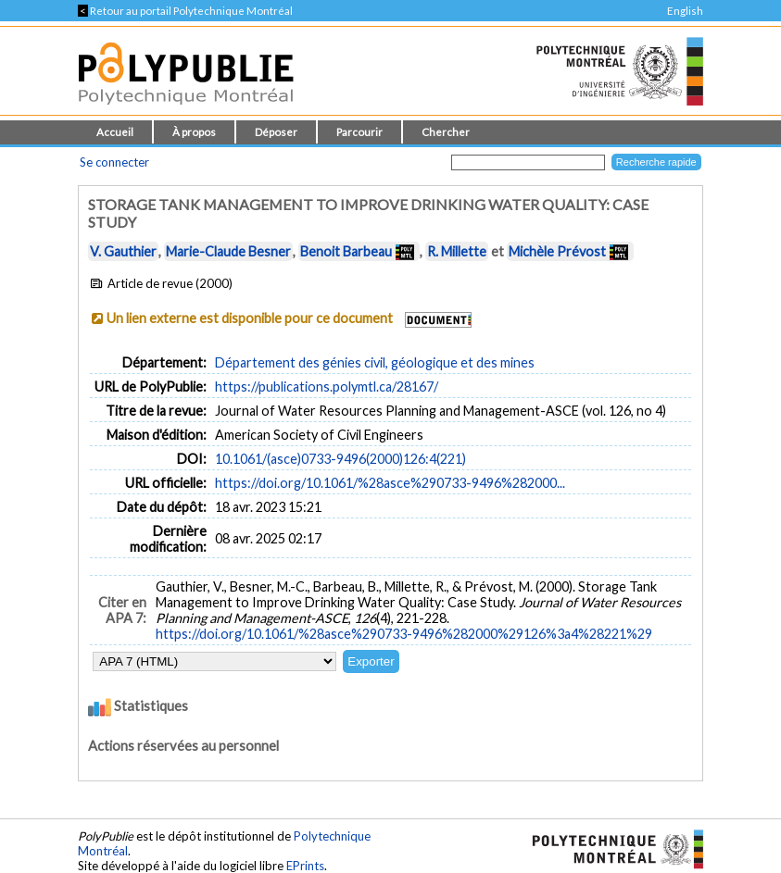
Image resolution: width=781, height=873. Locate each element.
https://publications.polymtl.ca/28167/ (326, 386)
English (685, 11)
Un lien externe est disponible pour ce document (250, 318)
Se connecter (114, 162)
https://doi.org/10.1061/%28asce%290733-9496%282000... (390, 483)
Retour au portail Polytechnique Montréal (185, 11)
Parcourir (359, 132)
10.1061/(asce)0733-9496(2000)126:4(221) (340, 459)
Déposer (276, 132)
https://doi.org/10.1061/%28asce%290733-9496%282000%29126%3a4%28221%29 (404, 634)
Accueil (114, 132)
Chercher (446, 132)
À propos (194, 132)
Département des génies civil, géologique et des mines (375, 362)
